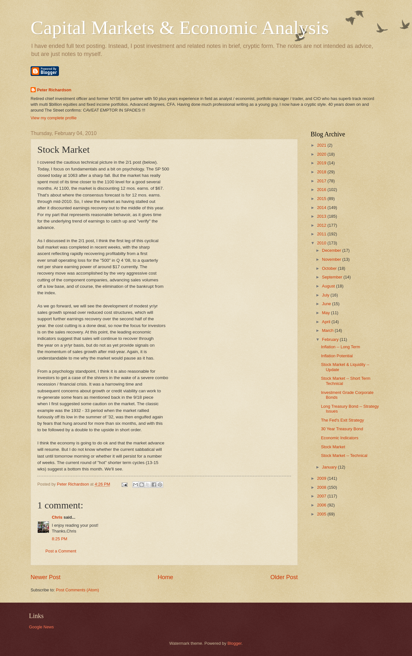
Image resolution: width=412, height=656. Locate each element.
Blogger (235, 643)
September (332, 277)
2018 (322, 171)
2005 (322, 514)
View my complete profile (54, 117)
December (332, 250)
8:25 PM (59, 538)
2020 (322, 154)
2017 (322, 180)
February (331, 339)
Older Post (284, 577)
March (328, 330)
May (326, 312)
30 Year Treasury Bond (342, 428)
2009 (322, 478)
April (326, 321)
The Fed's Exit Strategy (342, 420)
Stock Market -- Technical (344, 455)
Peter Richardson (54, 89)
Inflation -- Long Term (340, 346)
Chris (57, 517)
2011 (322, 234)
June (327, 303)
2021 (322, 145)
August (329, 286)
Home (165, 577)
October (330, 268)
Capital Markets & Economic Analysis (180, 27)
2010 (322, 243)
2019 (322, 162)
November (332, 259)
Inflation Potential (337, 355)
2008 (322, 487)
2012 (322, 225)
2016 (322, 189)
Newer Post (46, 577)
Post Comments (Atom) (77, 590)
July (326, 295)
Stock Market (333, 446)
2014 (322, 207)
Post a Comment (60, 551)
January (330, 467)
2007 (322, 496)
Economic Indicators (339, 437)
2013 (322, 216)
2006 (322, 505)
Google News (41, 626)
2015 (322, 198)
